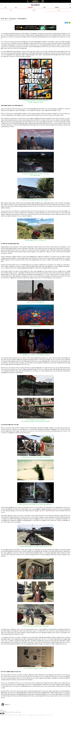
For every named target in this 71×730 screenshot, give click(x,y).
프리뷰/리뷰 (30, 7)
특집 (44, 7)
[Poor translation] (3, 714)
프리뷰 (33, 10)
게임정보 (57, 7)
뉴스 (16, 7)
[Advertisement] (35, 14)
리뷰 (59, 10)
